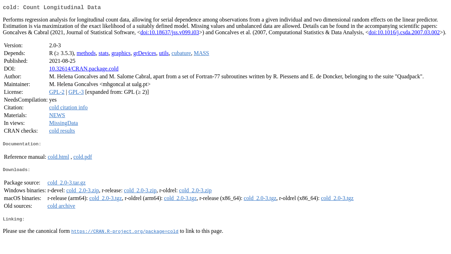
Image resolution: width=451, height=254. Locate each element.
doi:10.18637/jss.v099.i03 (169, 34)
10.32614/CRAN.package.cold (83, 70)
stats (104, 55)
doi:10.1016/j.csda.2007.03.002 (404, 34)
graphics (120, 55)
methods (86, 55)
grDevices (144, 55)
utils (164, 55)
